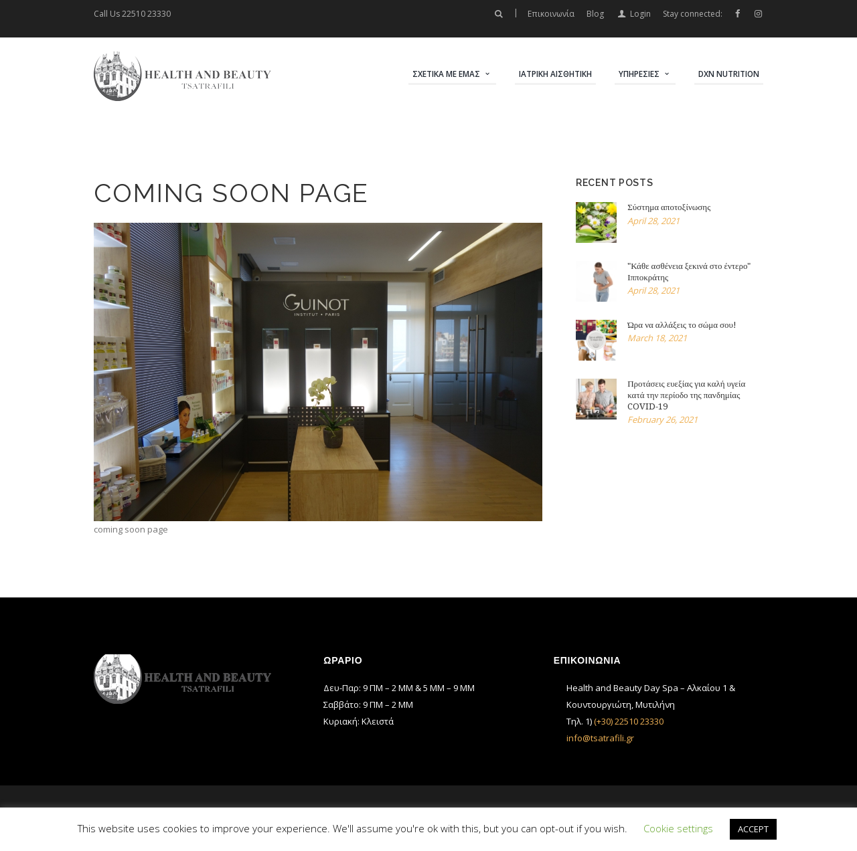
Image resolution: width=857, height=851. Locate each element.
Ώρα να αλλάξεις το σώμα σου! (681, 325)
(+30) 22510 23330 (629, 721)
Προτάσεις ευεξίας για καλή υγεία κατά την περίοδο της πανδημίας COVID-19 (686, 395)
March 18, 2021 (657, 338)
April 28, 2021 (653, 221)
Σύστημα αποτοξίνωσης (668, 207)
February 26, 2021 (662, 419)
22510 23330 (146, 13)
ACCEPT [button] (753, 829)
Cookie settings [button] (678, 828)
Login (640, 13)
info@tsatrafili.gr (600, 738)
